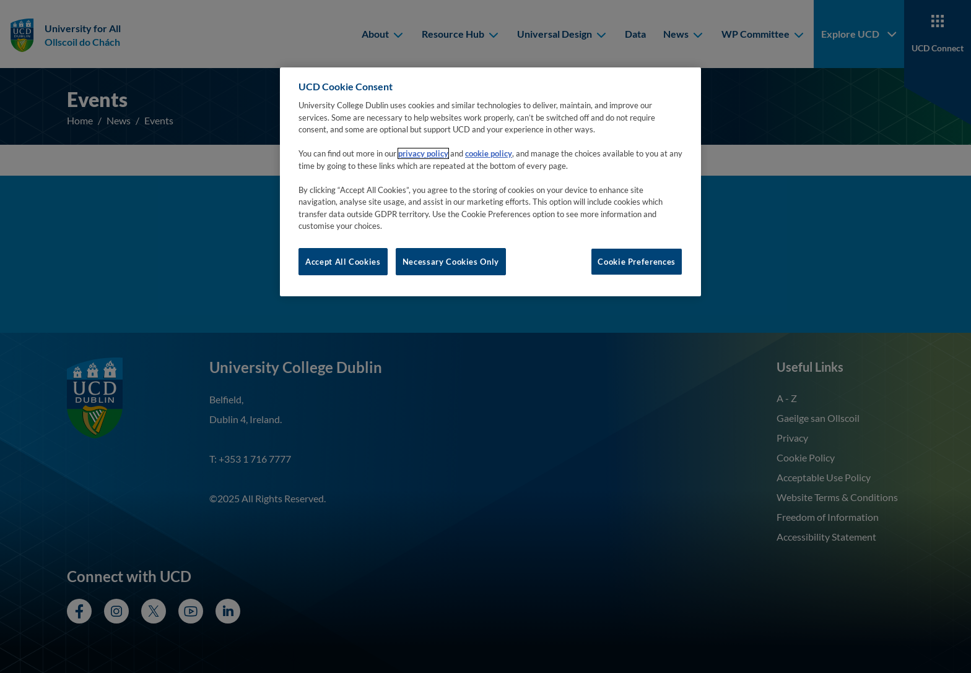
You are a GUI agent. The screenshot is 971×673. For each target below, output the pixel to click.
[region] (490, 181)
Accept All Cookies (343, 262)
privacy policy (423, 153)
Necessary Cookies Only (451, 262)
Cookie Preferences (637, 262)
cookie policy (488, 153)
